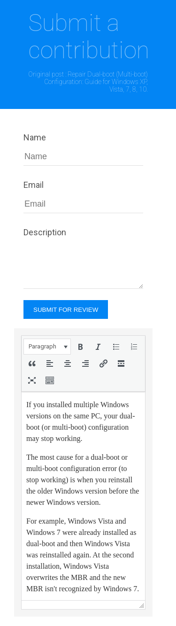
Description (44, 232)
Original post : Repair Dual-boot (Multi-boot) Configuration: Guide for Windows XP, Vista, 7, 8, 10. (88, 81)
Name (34, 137)
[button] (47, 347)
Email (33, 185)
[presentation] (47, 346)
